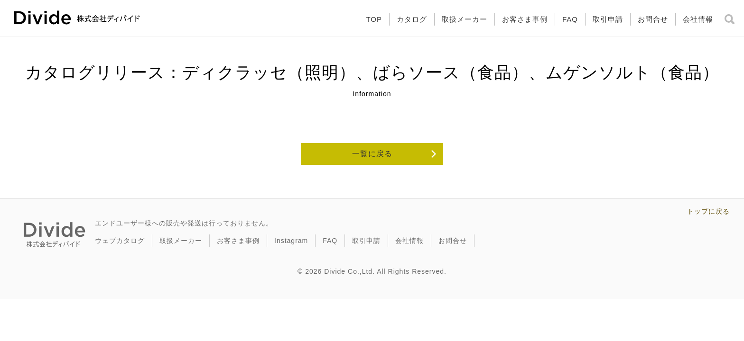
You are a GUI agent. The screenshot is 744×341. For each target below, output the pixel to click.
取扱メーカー (464, 19)
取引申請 (608, 19)
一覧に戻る (372, 154)
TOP (374, 19)
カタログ (412, 19)
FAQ (570, 19)
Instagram (291, 240)
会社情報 (698, 19)
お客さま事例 (525, 19)
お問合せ (653, 19)
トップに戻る (708, 211)
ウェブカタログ (120, 240)
